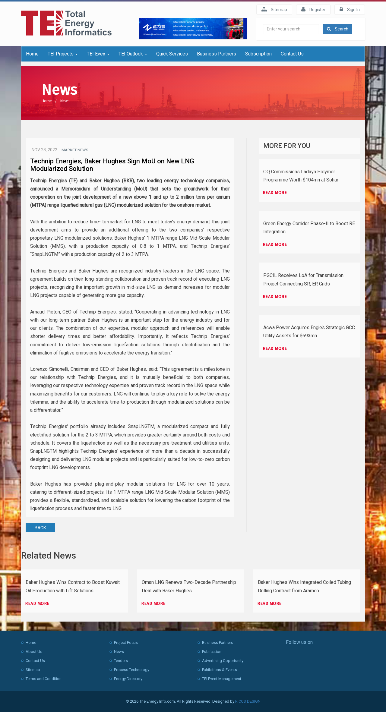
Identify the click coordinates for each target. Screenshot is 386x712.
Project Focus (126, 642)
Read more (275, 192)
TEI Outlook (133, 54)
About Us (34, 651)
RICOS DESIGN (248, 701)
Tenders (121, 660)
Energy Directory (128, 678)
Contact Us (292, 54)
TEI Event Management (221, 678)
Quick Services (172, 54)
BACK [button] (40, 528)
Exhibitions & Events (219, 669)
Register (313, 9)
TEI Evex (98, 54)
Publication (211, 651)
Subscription (258, 54)
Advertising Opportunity (222, 660)
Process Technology (131, 669)
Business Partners (216, 54)
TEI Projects (63, 54)
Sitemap (274, 9)
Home (32, 54)
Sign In (350, 9)
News (65, 101)
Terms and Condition (44, 678)
